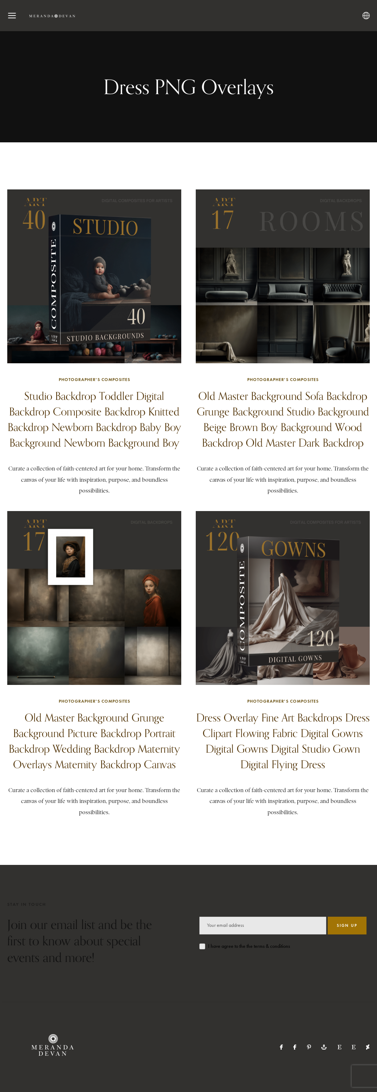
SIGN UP (347, 925)
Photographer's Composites (94, 379)
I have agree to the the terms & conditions (249, 946)
